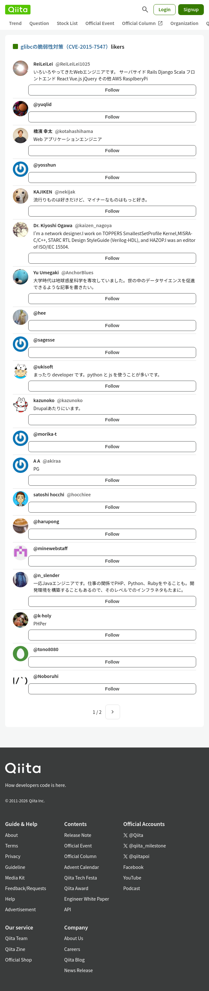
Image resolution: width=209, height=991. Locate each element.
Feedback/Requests (25, 888)
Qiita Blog (74, 959)
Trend (15, 23)
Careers (72, 949)
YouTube (132, 877)
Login (165, 9)
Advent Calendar (81, 867)
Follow (112, 90)
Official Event (99, 23)
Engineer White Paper (86, 899)
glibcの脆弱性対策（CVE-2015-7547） (66, 46)
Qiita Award (76, 888)
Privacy (12, 856)
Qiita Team (16, 938)
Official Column (142, 23)
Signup (191, 9)
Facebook (133, 867)
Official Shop (18, 959)
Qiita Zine (15, 949)
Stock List (67, 23)
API (67, 909)
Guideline (15, 867)
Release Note (77, 835)
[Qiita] (17, 9)
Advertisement (20, 909)
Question (39, 23)
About (11, 835)
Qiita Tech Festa (80, 877)
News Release (78, 970)
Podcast (131, 888)
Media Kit (15, 877)
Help (10, 899)
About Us (73, 938)
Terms (11, 845)
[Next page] (112, 712)
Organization (184, 23)
